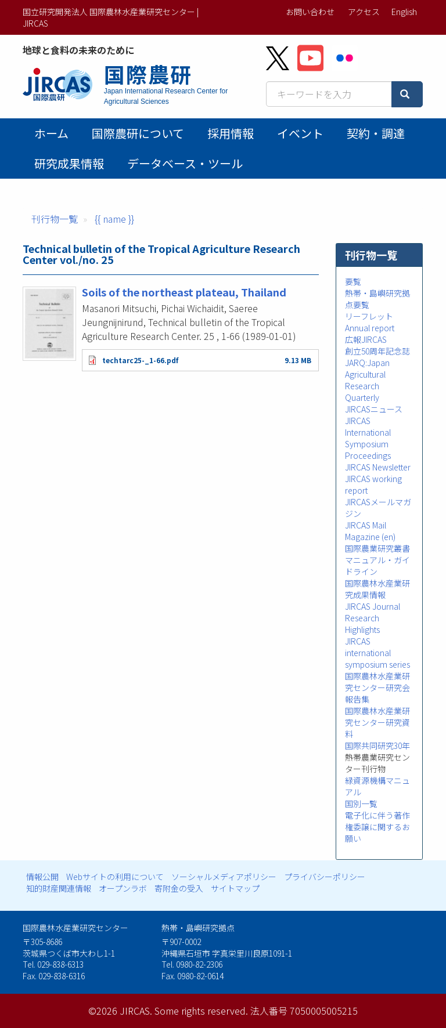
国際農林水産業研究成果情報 (377, 588)
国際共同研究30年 (377, 745)
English (404, 11)
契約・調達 (376, 133)
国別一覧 (361, 803)
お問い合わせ (310, 11)
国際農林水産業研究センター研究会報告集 (377, 687)
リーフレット (369, 316)
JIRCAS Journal (372, 606)
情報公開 (42, 876)
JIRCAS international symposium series (377, 652)
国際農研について (138, 133)
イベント (300, 133)
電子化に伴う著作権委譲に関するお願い (377, 826)
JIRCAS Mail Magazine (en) (370, 530)
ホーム (51, 133)
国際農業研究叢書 (377, 548)
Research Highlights (362, 623)
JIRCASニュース (373, 409)
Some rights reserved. (201, 1011)
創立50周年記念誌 (377, 351)
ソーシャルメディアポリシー (223, 876)
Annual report (369, 328)
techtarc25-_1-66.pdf (140, 360)
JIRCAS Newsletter (378, 467)
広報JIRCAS (366, 339)
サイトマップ (235, 888)
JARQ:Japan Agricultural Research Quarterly (367, 380)
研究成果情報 (69, 163)
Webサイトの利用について (115, 876)
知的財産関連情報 (58, 888)
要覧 (353, 281)
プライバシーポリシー (324, 876)
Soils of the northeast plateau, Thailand (184, 291)
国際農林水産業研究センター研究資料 (377, 722)
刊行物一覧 (54, 219)
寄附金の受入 (178, 888)
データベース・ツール (185, 163)
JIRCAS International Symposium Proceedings (368, 438)
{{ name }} (114, 219)
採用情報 (230, 133)
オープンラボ (123, 888)
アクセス (364, 11)
